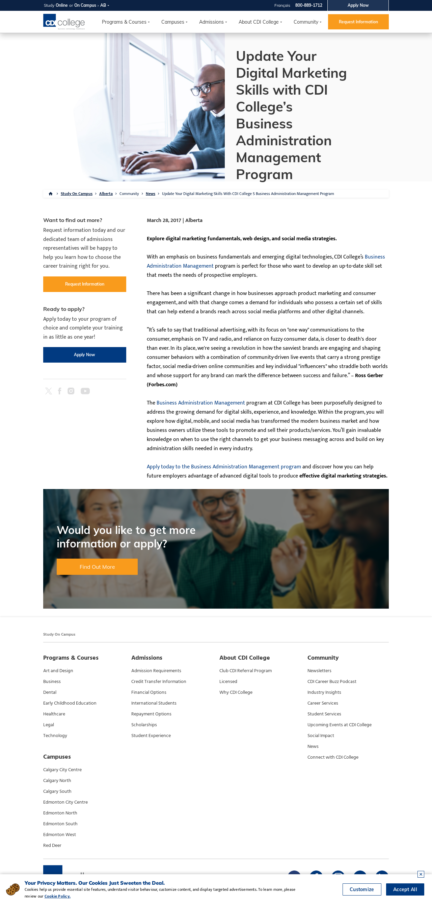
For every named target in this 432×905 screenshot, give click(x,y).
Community (306, 22)
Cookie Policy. (44, 896)
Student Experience (151, 735)
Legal (48, 724)
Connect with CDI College (332, 757)
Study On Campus (76, 193)
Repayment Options (151, 714)
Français (282, 5)
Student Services (324, 714)
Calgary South (57, 791)
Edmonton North (60, 813)
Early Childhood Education (70, 703)
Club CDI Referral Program (245, 670)
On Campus (85, 5)
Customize (362, 890)
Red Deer (52, 845)
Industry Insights (324, 692)
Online (62, 5)
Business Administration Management (201, 403)
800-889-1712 (308, 5)
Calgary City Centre (62, 769)
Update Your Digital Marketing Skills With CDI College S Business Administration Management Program (248, 193)
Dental (49, 692)
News (150, 193)
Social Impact (320, 735)
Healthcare (54, 714)
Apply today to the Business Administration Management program (224, 466)
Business (52, 681)
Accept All (405, 890)
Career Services (322, 703)
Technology (55, 735)
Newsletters (319, 670)
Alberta (106, 193)
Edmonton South (60, 824)
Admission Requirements (156, 670)
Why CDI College (235, 692)
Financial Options (148, 692)
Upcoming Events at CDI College (339, 724)
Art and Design (58, 670)
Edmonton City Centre (65, 802)
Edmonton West (59, 834)
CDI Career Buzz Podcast (331, 681)
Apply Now (358, 5)
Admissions (211, 22)
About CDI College (259, 22)
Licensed (228, 681)
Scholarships (144, 724)
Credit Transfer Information (158, 681)
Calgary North (57, 780)
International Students (154, 703)
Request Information (358, 21)
